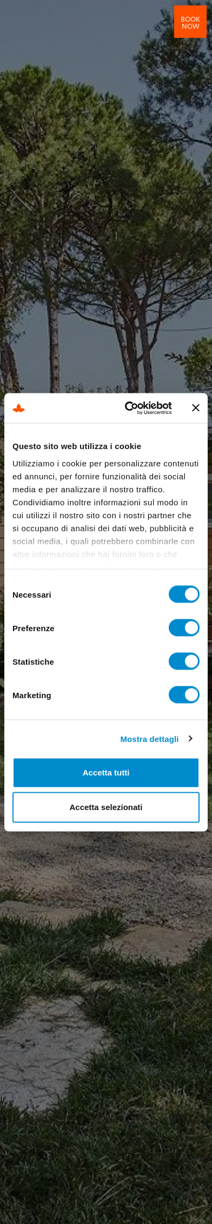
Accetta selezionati (105, 807)
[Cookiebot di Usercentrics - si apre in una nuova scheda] (128, 408)
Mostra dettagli (149, 738)
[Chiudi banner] (196, 408)
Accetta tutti (106, 772)
